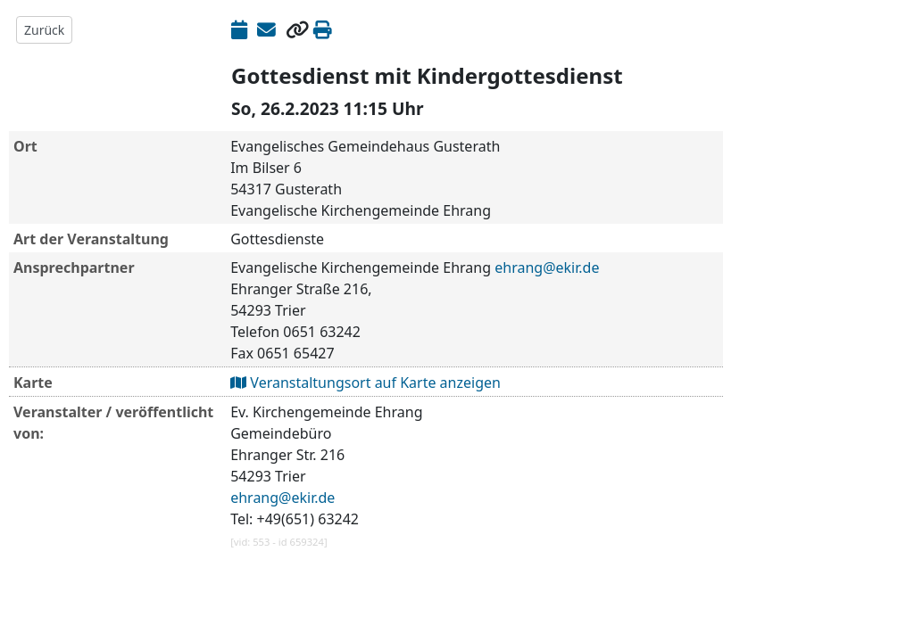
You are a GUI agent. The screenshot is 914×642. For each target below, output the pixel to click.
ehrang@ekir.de (546, 267)
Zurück (44, 29)
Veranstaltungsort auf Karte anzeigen (365, 382)
